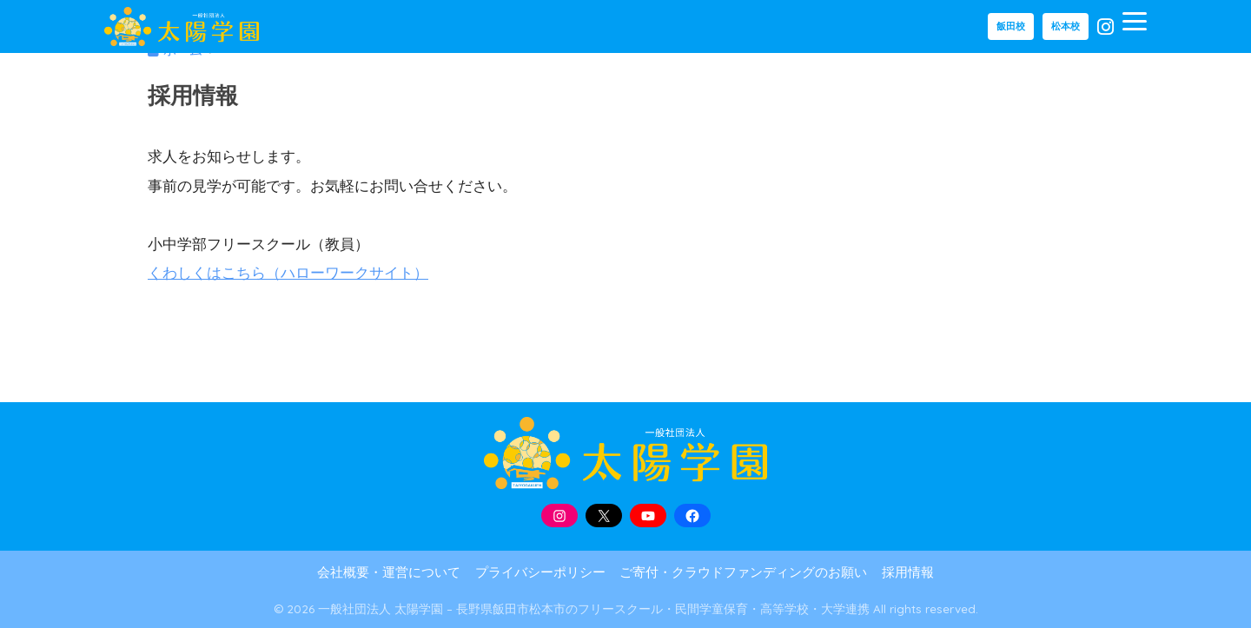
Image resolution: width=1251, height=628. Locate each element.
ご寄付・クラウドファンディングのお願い (743, 572)
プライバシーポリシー (540, 572)
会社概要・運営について (388, 572)
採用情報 (908, 572)
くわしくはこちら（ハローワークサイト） (288, 272)
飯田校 (1010, 26)
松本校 (1065, 26)
